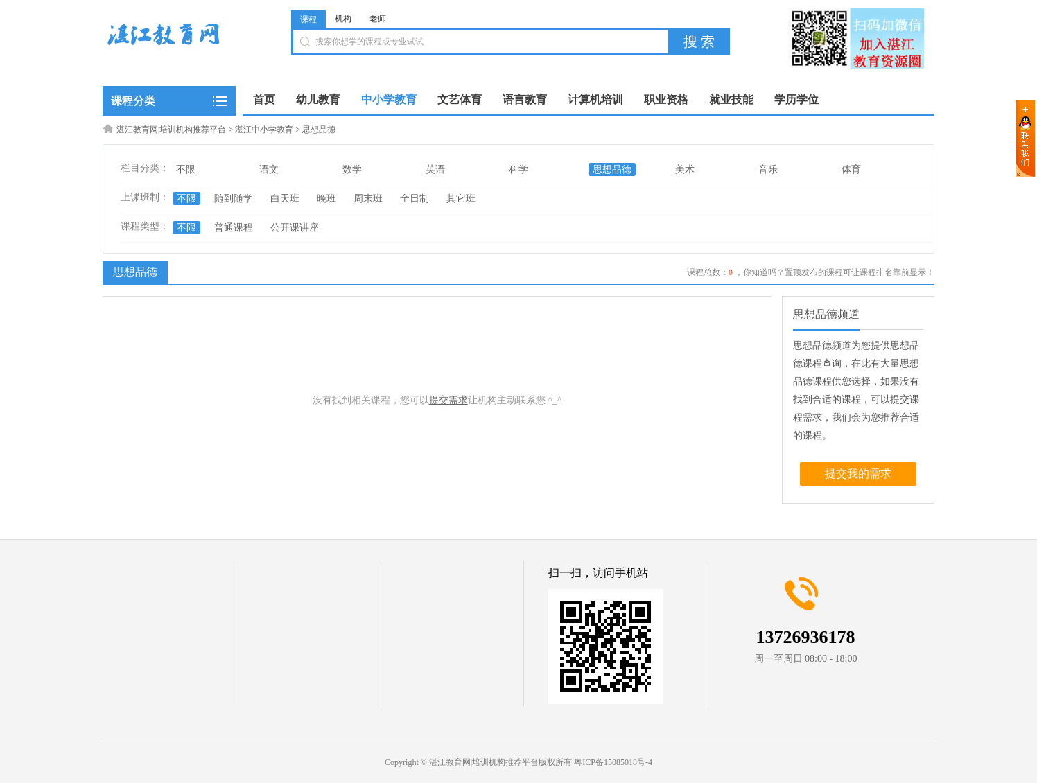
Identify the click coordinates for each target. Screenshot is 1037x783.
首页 (264, 99)
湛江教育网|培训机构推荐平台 (171, 129)
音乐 (768, 169)
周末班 (368, 198)
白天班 (284, 198)
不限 (185, 169)
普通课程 (233, 227)
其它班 (461, 198)
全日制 (414, 198)
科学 (518, 169)
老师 (377, 19)
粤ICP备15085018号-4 (613, 762)
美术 (685, 169)
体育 (851, 169)
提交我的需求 (858, 474)
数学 (352, 169)
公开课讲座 (294, 227)
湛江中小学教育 (264, 129)
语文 (269, 169)
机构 (343, 19)
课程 (308, 19)
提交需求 (448, 400)
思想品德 (319, 129)
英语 (435, 169)
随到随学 (233, 198)
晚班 (326, 198)
